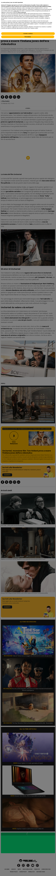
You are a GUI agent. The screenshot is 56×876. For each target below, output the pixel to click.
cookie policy (16, 10)
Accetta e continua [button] (28, 33)
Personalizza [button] (28, 36)
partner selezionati (22, 12)
